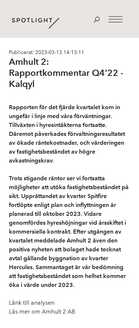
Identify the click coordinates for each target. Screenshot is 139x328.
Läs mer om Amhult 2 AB (42, 311)
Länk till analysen (31, 302)
